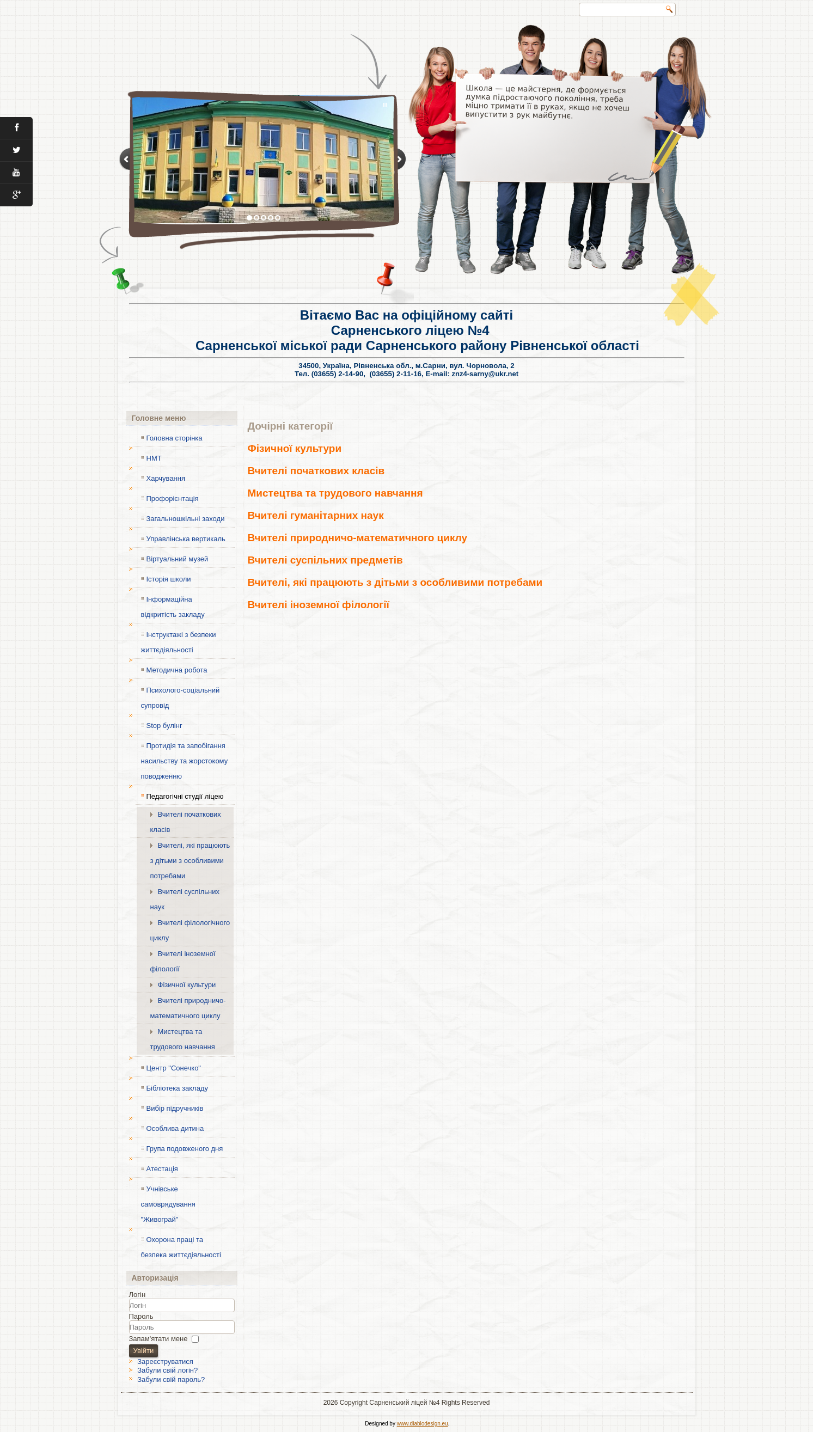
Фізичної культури (187, 985)
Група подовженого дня (184, 1149)
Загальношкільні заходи (185, 519)
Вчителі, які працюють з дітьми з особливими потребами (190, 860)
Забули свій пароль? (171, 1379)
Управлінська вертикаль (185, 539)
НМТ (154, 458)
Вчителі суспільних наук (185, 899)
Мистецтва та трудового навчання (182, 1039)
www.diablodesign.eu (422, 1424)
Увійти (143, 1351)
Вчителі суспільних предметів (325, 560)
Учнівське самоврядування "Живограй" (168, 1204)
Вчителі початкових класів (185, 822)
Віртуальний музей (177, 559)
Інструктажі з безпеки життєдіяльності (178, 642)
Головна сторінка (174, 438)
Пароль (141, 1316)
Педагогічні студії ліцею (185, 796)
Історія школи (168, 579)
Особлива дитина (175, 1128)
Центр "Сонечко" (173, 1068)
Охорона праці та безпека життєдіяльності (181, 1247)
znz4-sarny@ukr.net (485, 374)
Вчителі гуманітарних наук (316, 515)
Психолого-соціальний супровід (180, 697)
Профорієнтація (172, 498)
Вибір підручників (175, 1108)
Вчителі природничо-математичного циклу (188, 1008)
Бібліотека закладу (177, 1088)
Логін (137, 1294)
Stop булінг (164, 725)
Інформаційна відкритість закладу (173, 607)
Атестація (162, 1169)
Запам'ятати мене (158, 1339)
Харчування (166, 478)
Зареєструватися (165, 1361)
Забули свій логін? (167, 1370)
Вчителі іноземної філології (183, 961)
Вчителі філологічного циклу (190, 930)
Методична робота (176, 670)
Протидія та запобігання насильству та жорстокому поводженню (184, 761)
